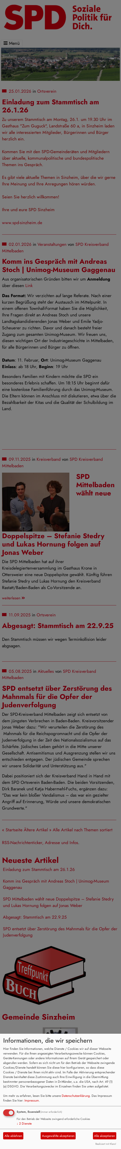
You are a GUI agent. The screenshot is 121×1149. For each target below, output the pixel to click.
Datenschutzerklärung (76, 1095)
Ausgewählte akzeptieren (58, 1136)
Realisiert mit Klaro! (105, 1144)
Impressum (31, 1100)
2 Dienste (24, 1123)
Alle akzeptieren (104, 1136)
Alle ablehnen (13, 1136)
